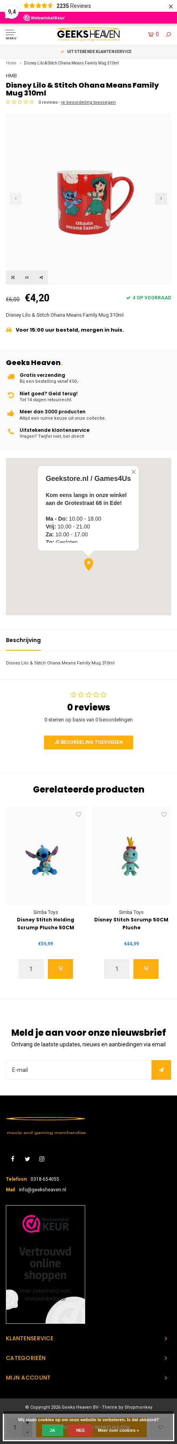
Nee (80, 1430)
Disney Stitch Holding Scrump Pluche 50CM (45, 923)
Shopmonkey (138, 1407)
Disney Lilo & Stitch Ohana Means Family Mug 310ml (71, 63)
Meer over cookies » (118, 1430)
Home (11, 63)
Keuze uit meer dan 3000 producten (88, 52)
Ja (52, 1430)
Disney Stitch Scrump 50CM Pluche (131, 923)
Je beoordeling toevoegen (88, 742)
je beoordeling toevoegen (88, 102)
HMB (11, 76)
